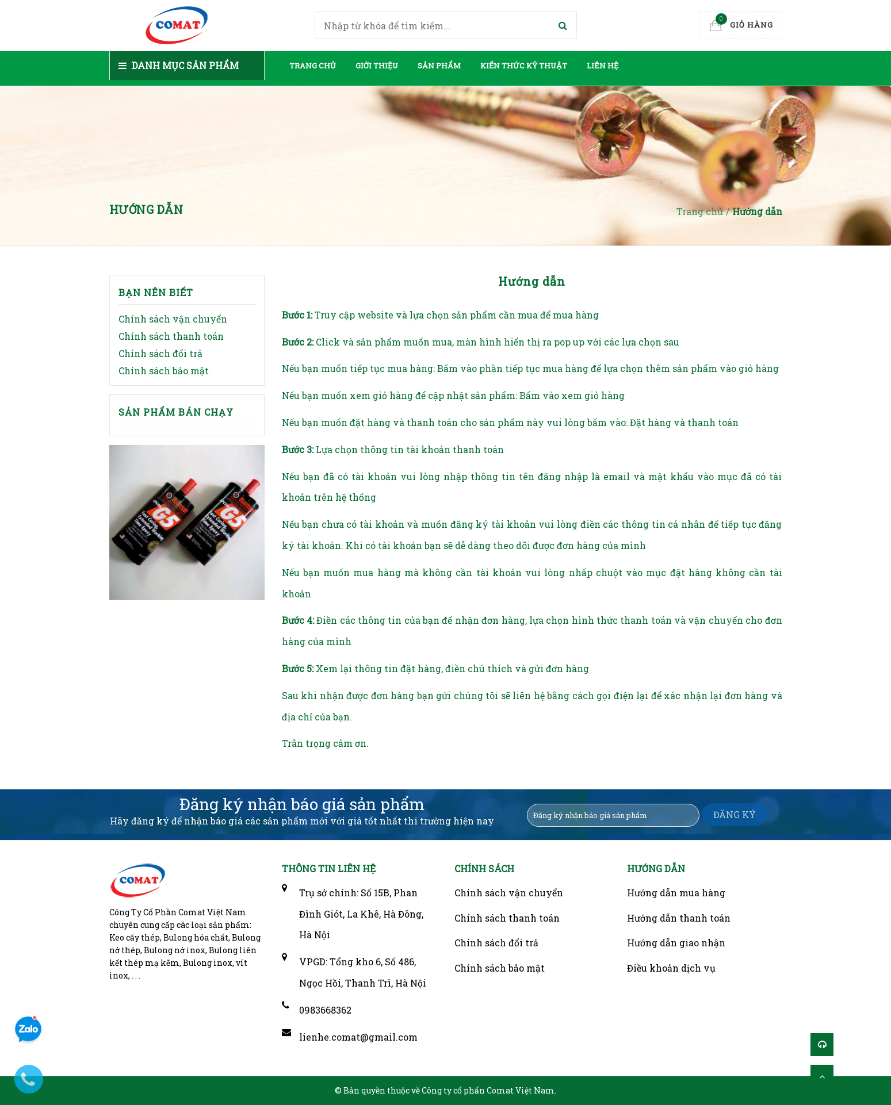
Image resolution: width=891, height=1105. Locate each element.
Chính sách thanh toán (171, 336)
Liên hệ (602, 65)
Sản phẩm (439, 65)
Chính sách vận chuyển (172, 319)
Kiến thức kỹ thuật (523, 65)
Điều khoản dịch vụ (671, 968)
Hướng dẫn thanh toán (679, 918)
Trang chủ (312, 65)
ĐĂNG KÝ (734, 814)
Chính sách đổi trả (160, 353)
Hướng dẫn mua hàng (676, 893)
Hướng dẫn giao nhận (676, 943)
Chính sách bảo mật (163, 371)
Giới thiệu (376, 65)
